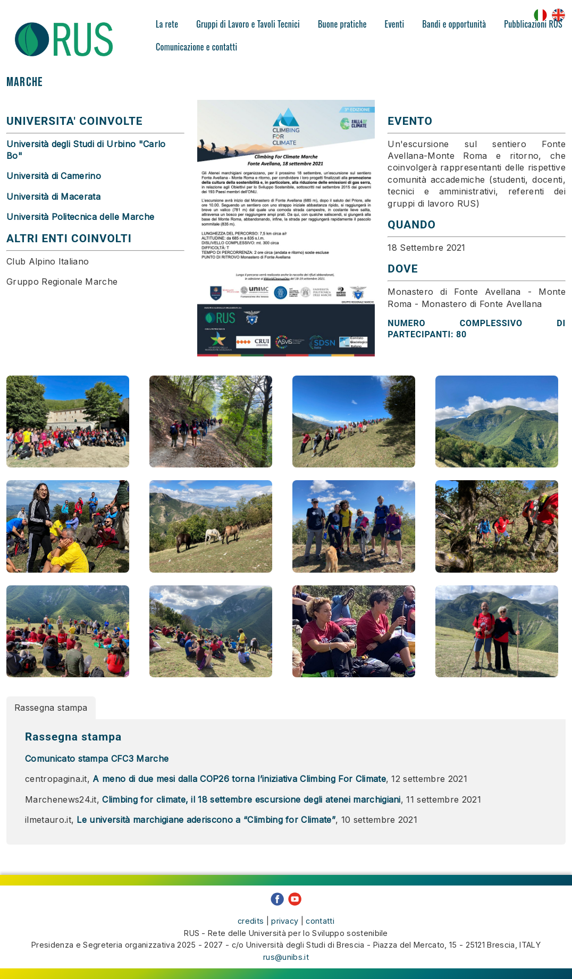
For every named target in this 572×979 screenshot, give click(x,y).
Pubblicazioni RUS (533, 24)
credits (251, 928)
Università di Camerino (53, 176)
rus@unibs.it (286, 964)
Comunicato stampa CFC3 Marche (97, 775)
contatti (320, 928)
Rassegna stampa (51, 724)
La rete (167, 24)
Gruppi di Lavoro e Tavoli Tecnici (248, 24)
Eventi (395, 24)
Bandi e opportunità (454, 24)
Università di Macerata (53, 196)
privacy (284, 928)
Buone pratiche (342, 24)
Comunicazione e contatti (197, 46)
